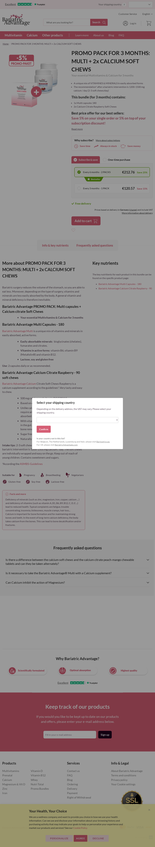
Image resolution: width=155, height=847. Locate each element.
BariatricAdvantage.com (66, 445)
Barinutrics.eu (103, 441)
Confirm (43, 429)
